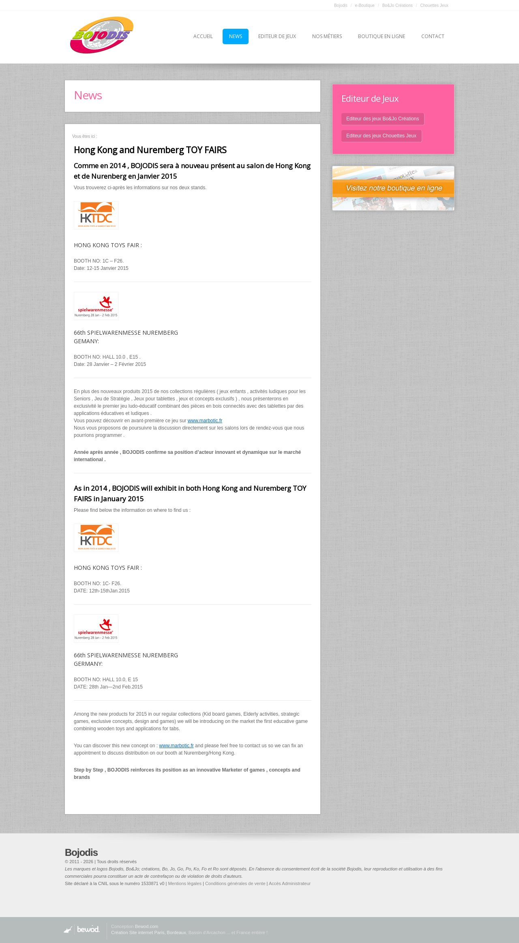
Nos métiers (327, 36)
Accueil (203, 36)
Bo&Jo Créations (397, 5)
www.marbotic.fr (205, 420)
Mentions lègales (185, 883)
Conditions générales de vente (235, 883)
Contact (432, 36)
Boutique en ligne (381, 36)
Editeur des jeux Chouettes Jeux (381, 136)
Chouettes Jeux (434, 5)
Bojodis (340, 5)
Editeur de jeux (277, 36)
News (235, 36)
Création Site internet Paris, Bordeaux (148, 932)
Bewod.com (146, 926)
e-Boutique (365, 5)
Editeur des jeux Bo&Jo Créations (382, 119)
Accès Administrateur (290, 883)
